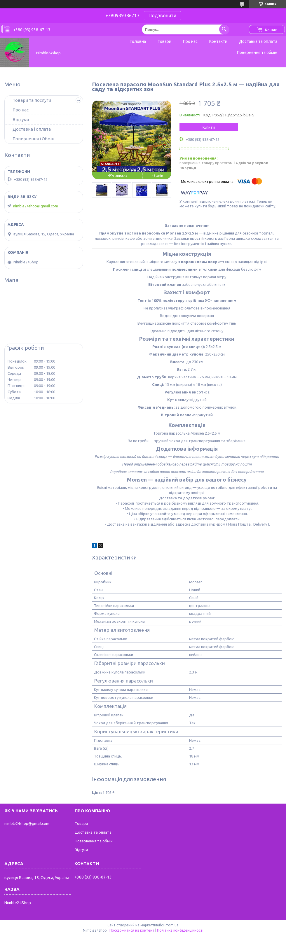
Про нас (190, 41)
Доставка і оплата (32, 129)
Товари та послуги (32, 100)
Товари (164, 41)
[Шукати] (224, 29)
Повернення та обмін (257, 52)
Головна (138, 41)
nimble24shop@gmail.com (35, 206)
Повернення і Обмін (33, 138)
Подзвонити (162, 15)
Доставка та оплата (258, 41)
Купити (209, 127)
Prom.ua (172, 925)
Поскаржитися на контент (131, 930)
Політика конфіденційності (180, 930)
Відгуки (21, 119)
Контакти (218, 41)
